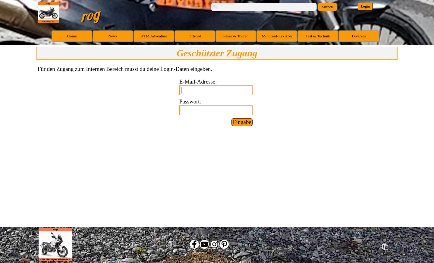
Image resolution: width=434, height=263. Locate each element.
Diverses (359, 36)
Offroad (195, 36)
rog (90, 14)
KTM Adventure (153, 36)
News (112, 36)
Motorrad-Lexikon (277, 36)
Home (72, 36)
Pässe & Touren (236, 36)
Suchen (327, 7)
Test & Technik (318, 36)
